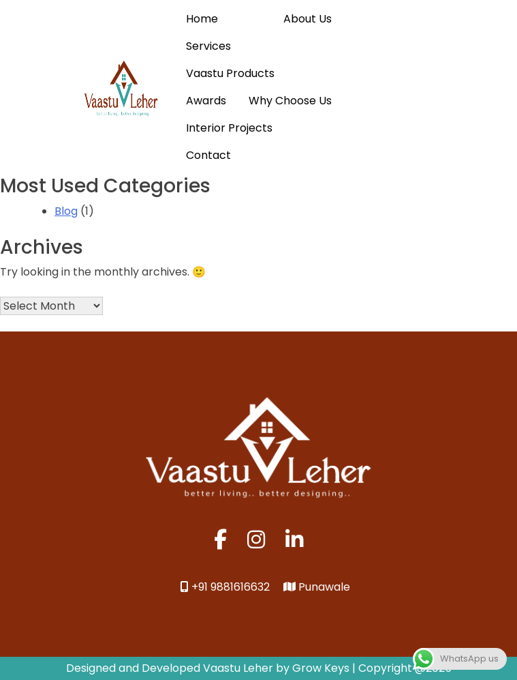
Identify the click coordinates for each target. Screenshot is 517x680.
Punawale (316, 587)
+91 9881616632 (225, 587)
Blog (66, 211)
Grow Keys (320, 668)
